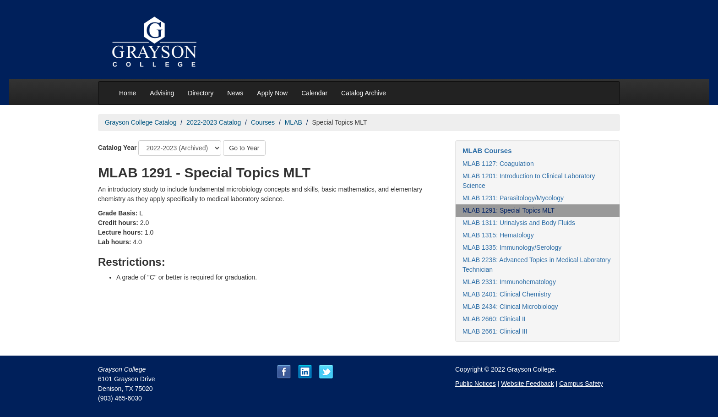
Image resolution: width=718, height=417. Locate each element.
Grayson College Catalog (140, 122)
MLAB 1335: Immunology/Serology (511, 247)
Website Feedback (527, 383)
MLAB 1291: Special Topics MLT (508, 210)
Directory (200, 93)
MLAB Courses (487, 150)
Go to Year (244, 148)
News (235, 93)
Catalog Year (117, 147)
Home (127, 93)
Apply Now (272, 93)
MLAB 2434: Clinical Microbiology (510, 306)
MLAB (293, 122)
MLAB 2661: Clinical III (495, 331)
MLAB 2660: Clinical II (494, 319)
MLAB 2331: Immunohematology (509, 281)
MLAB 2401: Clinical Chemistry (506, 294)
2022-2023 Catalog (213, 122)
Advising (162, 93)
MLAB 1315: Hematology (498, 235)
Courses (263, 122)
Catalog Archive (363, 93)
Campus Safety (581, 383)
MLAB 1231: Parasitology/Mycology (513, 198)
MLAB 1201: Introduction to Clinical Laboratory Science (528, 180)
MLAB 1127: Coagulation (498, 163)
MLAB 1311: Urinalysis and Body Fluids (518, 222)
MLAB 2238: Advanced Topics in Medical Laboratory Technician (536, 264)
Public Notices (475, 383)
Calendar (314, 93)
